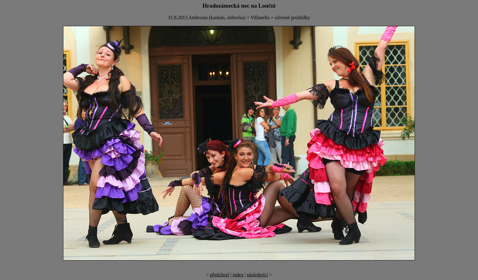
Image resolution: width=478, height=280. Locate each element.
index (238, 274)
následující (257, 274)
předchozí (219, 274)
